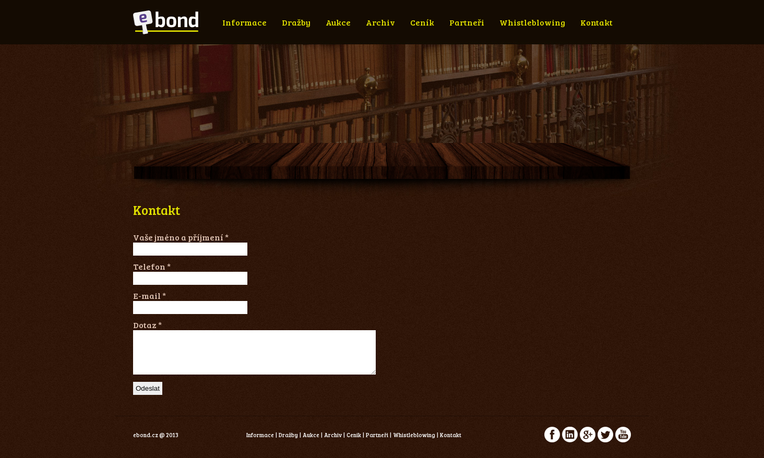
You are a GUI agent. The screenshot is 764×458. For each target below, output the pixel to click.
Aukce (338, 22)
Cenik (354, 443)
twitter (605, 442)
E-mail (149, 295)
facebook (552, 442)
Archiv (380, 22)
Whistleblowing (532, 22)
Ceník (422, 22)
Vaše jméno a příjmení (181, 237)
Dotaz (147, 324)
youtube (623, 442)
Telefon (152, 266)
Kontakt (596, 22)
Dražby (296, 22)
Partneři (466, 22)
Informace (244, 22)
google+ (587, 442)
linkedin (570, 442)
